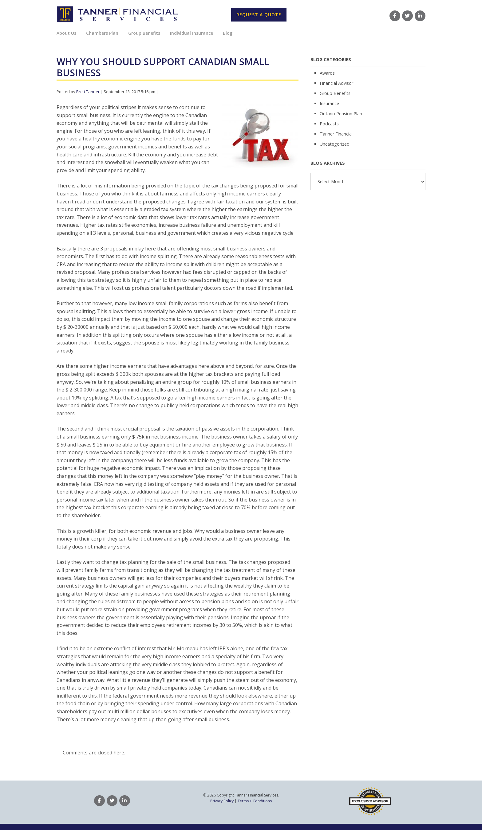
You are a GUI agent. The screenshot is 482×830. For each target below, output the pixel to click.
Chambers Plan (102, 33)
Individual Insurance (191, 33)
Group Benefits (144, 33)
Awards (327, 73)
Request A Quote (258, 15)
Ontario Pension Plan (341, 113)
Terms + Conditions (255, 801)
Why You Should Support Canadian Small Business (163, 67)
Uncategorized (335, 144)
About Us (66, 33)
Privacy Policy (222, 801)
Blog (227, 33)
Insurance (329, 103)
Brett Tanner (88, 91)
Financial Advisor (336, 83)
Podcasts (329, 124)
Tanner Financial (336, 134)
